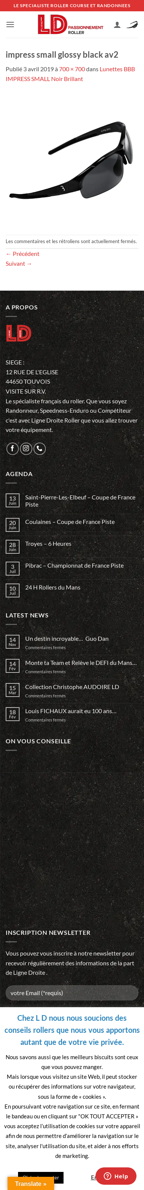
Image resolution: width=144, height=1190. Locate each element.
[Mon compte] (117, 24)
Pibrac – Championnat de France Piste (74, 565)
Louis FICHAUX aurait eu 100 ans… (71, 710)
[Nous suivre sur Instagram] (26, 449)
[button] (10, 24)
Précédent (22, 253)
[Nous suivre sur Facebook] (12, 449)
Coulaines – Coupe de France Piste (70, 521)
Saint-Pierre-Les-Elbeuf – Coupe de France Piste (80, 500)
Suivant (19, 263)
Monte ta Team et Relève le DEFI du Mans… (81, 662)
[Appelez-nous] (39, 449)
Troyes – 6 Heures (48, 543)
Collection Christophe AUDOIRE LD (72, 686)
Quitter (76, 1177)
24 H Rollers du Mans (52, 587)
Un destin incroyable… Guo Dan (67, 638)
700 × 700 (72, 68)
